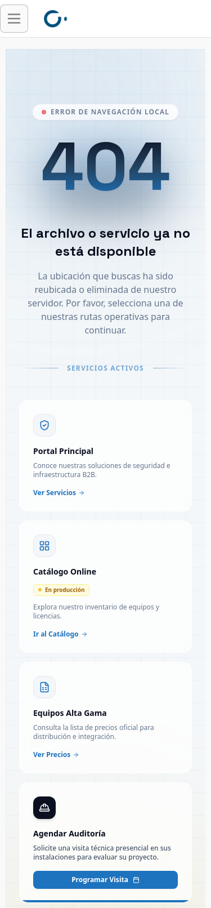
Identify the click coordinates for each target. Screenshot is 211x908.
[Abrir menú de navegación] (14, 19)
